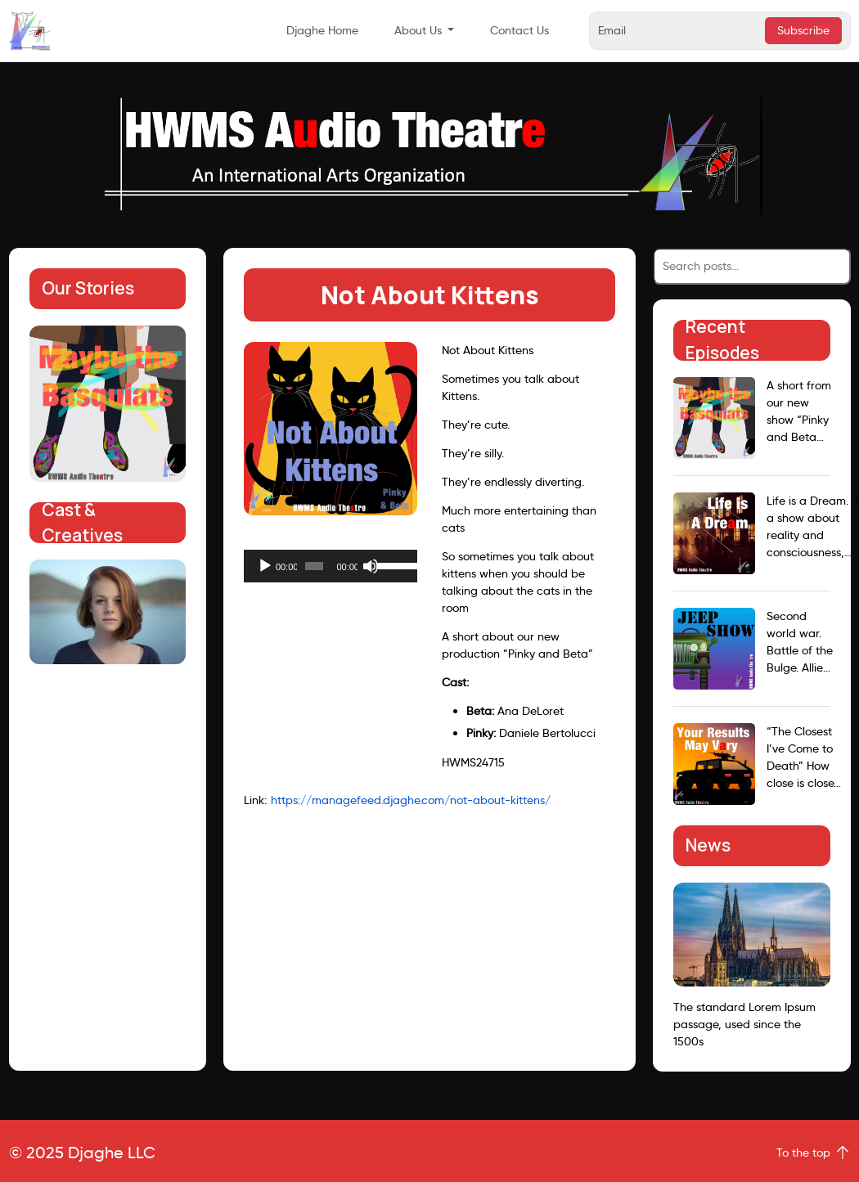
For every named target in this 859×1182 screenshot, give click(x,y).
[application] (330, 566)
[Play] (265, 566)
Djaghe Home (322, 30)
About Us (418, 30)
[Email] (680, 30)
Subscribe (803, 30)
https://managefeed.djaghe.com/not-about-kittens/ (411, 800)
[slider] (314, 566)
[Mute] (370, 566)
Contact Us (519, 30)
